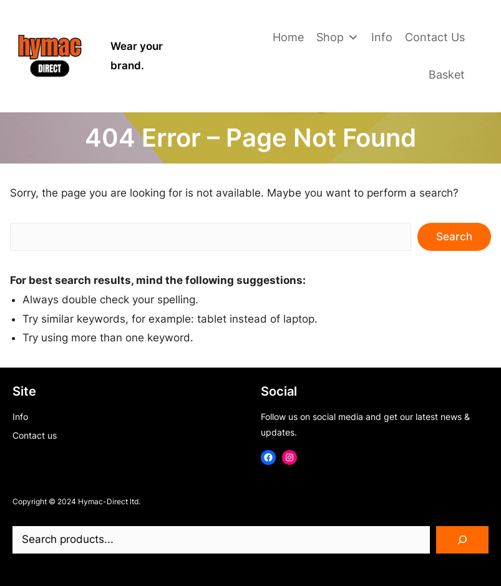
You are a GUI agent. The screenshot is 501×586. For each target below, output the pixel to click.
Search (454, 236)
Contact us (34, 435)
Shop (337, 37)
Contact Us (435, 37)
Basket (447, 74)
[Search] (462, 540)
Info (381, 37)
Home (288, 37)
